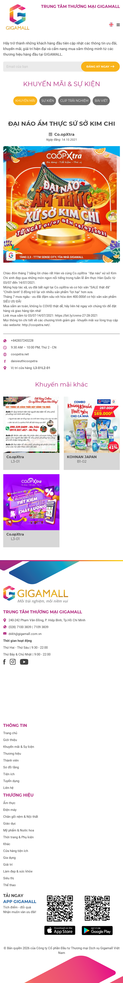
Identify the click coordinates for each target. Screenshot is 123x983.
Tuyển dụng (11, 781)
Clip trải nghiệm (74, 101)
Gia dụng (9, 858)
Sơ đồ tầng (11, 767)
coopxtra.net (20, 354)
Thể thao (9, 885)
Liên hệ (8, 788)
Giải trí (8, 864)
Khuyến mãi (25, 101)
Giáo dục (9, 823)
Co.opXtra (15, 457)
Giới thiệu (10, 740)
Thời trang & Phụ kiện (18, 837)
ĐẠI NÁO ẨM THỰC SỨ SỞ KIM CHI (61, 123)
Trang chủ (10, 733)
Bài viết (101, 101)
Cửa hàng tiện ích (15, 851)
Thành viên (11, 760)
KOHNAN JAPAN (82, 457)
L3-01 (37, 368)
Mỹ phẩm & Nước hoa (18, 830)
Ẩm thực (9, 803)
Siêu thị (8, 878)
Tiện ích (9, 774)
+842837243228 (22, 340)
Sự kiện (47, 101)
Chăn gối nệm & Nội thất (20, 817)
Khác (6, 844)
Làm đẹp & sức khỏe (18, 871)
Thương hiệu (12, 754)
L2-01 (46, 368)
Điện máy (9, 810)
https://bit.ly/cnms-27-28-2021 (76, 315)
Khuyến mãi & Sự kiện (61, 84)
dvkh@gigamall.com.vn (25, 634)
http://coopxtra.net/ (36, 325)
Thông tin (15, 725)
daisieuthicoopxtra (24, 361)
